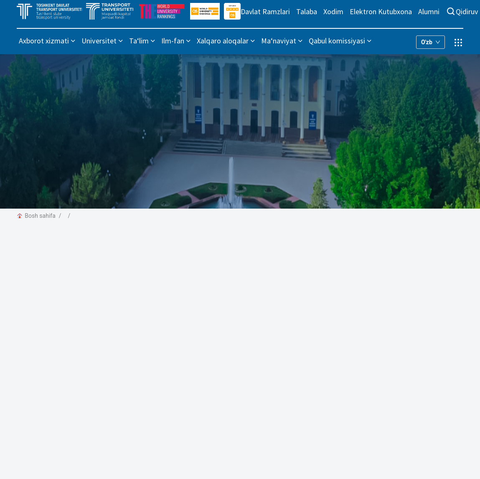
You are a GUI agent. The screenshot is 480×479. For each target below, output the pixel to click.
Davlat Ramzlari (265, 11)
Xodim (333, 11)
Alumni (428, 11)
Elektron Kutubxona (381, 11)
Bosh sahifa (36, 215)
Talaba (306, 11)
